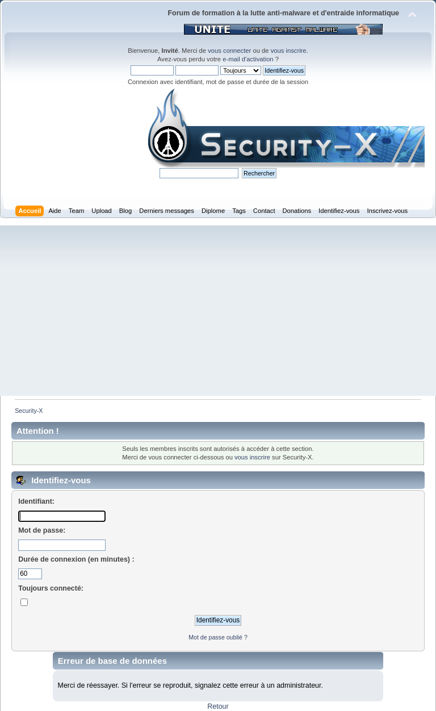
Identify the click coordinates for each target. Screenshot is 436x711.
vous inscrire (289, 50)
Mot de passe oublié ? (218, 637)
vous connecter (229, 50)
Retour (217, 706)
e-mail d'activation (248, 59)
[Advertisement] (218, 310)
